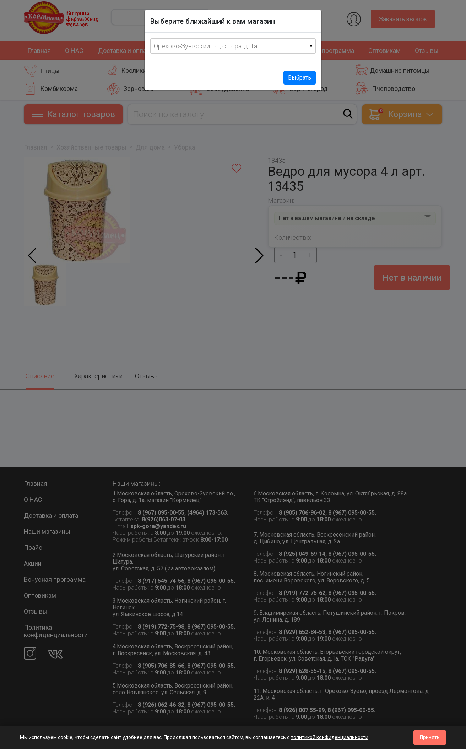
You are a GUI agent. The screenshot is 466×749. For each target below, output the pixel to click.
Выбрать (299, 77)
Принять (430, 737)
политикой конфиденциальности (329, 737)
